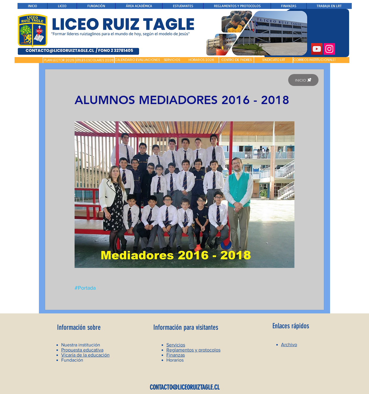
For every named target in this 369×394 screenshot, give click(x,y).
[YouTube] (317, 49)
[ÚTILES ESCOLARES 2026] (94, 60)
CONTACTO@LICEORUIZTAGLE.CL (185, 387)
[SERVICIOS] (172, 60)
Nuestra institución (80, 344)
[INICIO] (303, 80)
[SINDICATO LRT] (273, 60)
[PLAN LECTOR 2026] (59, 60)
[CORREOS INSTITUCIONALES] (314, 60)
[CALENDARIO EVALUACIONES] (137, 60)
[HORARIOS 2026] (201, 60)
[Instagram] (329, 49)
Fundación (72, 359)
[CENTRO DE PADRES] (236, 60)
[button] (29, 60)
